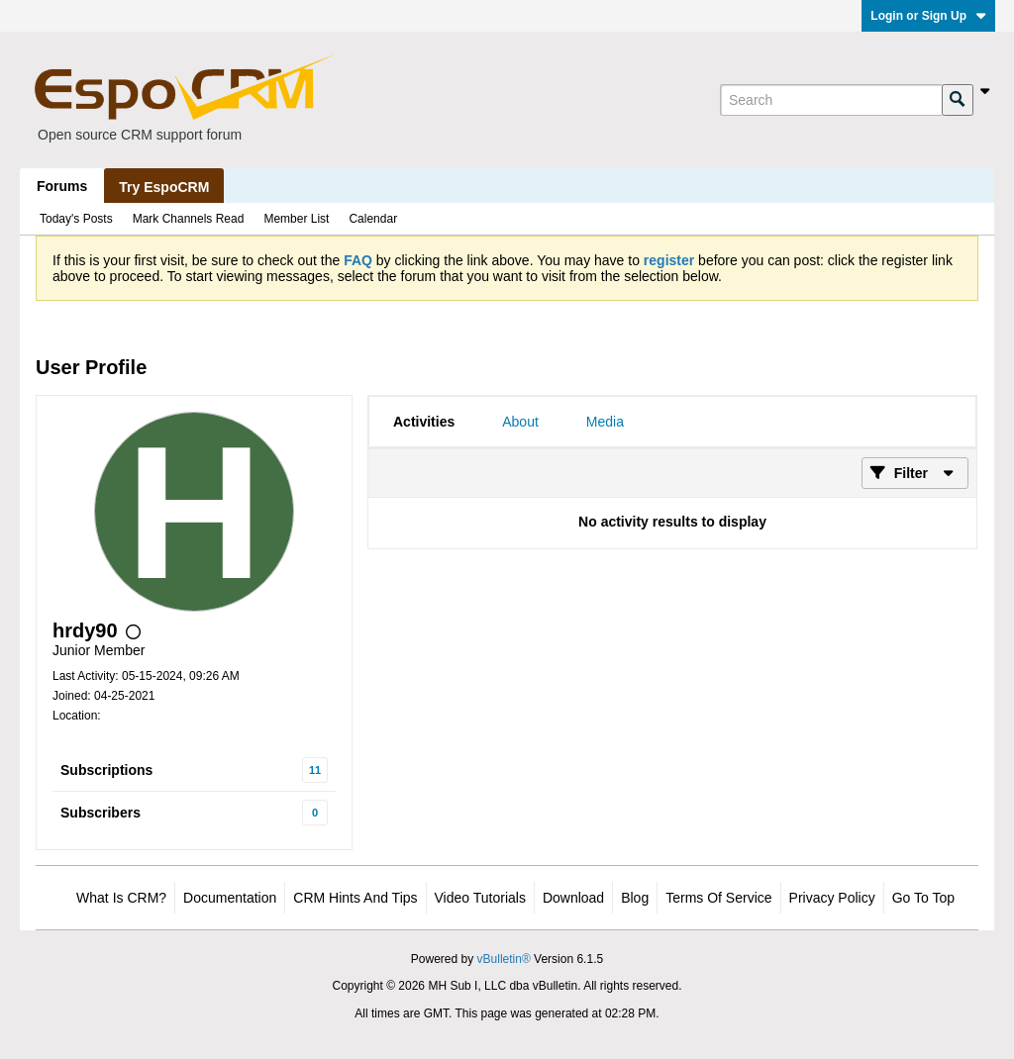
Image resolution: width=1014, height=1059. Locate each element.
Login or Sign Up (928, 16)
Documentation (229, 898)
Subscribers (100, 812)
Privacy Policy (832, 898)
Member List (296, 219)
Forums (62, 186)
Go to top (923, 898)
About (520, 422)
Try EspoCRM (164, 187)
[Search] (831, 100)
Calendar (373, 219)
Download (573, 898)
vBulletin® (504, 959)
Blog (635, 898)
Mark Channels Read (189, 219)
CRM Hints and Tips (355, 898)
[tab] (423, 421)
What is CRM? (121, 898)
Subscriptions (106, 770)
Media (605, 422)
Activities (424, 422)
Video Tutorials (480, 898)
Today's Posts (76, 219)
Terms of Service (718, 898)
